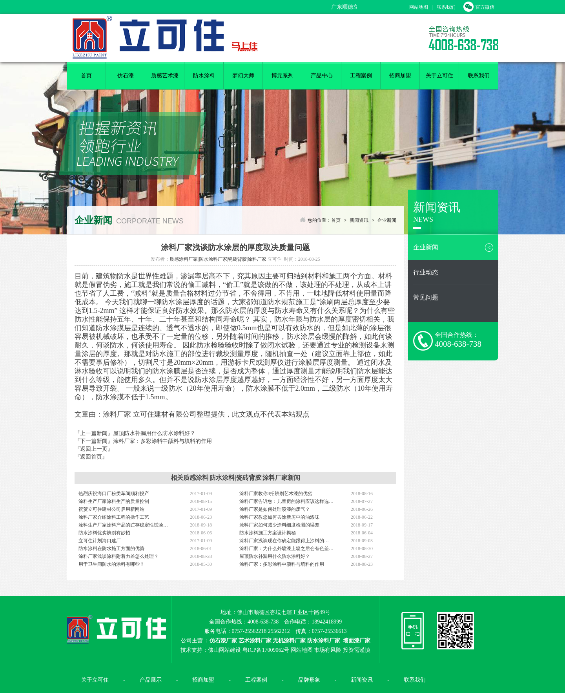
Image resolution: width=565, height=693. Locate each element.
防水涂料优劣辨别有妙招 (104, 533)
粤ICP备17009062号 (266, 650)
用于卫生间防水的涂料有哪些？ (111, 564)
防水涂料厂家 (213, 259)
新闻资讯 (359, 220)
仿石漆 (125, 76)
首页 (86, 76)
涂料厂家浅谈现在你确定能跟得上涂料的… (284, 540)
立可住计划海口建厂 (99, 540)
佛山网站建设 (224, 650)
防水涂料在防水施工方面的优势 (111, 548)
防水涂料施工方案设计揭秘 (267, 533)
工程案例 (361, 76)
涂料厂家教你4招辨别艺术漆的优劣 (275, 493)
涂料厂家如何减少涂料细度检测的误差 (279, 525)
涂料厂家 (257, 259)
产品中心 (322, 76)
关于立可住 (439, 76)
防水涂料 (204, 76)
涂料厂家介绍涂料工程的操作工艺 (113, 517)
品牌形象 (309, 680)
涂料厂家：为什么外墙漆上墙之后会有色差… (286, 548)
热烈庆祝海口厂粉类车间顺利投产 (113, 493)
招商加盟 (400, 76)
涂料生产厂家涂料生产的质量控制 (113, 501)
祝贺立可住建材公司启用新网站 (111, 509)
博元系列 (282, 76)
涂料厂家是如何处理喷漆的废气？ (274, 509)
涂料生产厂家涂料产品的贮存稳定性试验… (123, 525)
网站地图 (418, 7)
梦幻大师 (243, 76)
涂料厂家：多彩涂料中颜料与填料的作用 (162, 441)
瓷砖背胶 (237, 259)
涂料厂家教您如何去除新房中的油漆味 (279, 517)
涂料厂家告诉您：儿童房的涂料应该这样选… (286, 501)
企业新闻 (453, 247)
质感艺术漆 (165, 76)
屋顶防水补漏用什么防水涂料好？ (154, 433)
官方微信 (478, 7)
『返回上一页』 (94, 449)
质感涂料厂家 (184, 259)
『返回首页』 (91, 457)
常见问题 (425, 297)
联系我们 (446, 7)
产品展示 (151, 680)
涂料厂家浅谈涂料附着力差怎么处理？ (118, 556)
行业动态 (425, 272)
